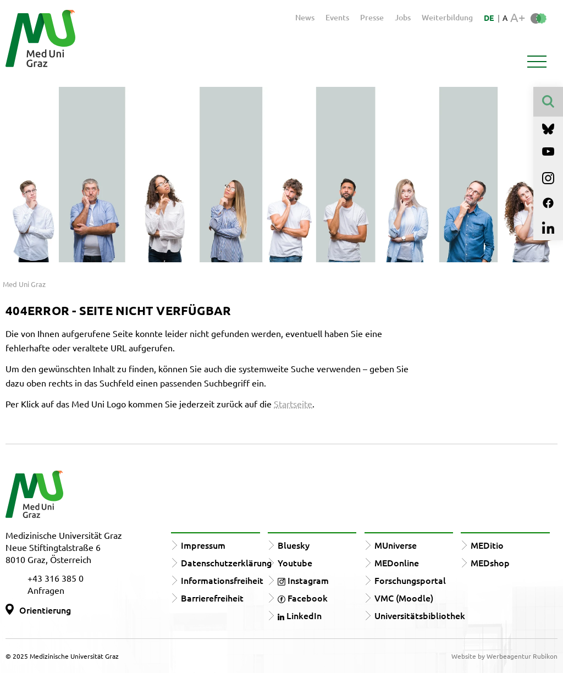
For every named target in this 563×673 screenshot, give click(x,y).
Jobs (403, 17)
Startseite (293, 403)
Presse (372, 17)
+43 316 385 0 (55, 577)
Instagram (303, 580)
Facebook (303, 598)
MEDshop (490, 562)
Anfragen (45, 589)
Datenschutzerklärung (226, 562)
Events (337, 17)
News (304, 17)
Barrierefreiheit (212, 598)
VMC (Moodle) (403, 598)
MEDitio (487, 545)
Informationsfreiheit (222, 580)
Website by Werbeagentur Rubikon (504, 656)
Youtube (295, 562)
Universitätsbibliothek (419, 615)
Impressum (203, 545)
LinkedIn (300, 615)
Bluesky (294, 545)
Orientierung (45, 610)
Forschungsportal (410, 580)
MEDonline (396, 562)
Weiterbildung (447, 17)
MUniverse (395, 545)
